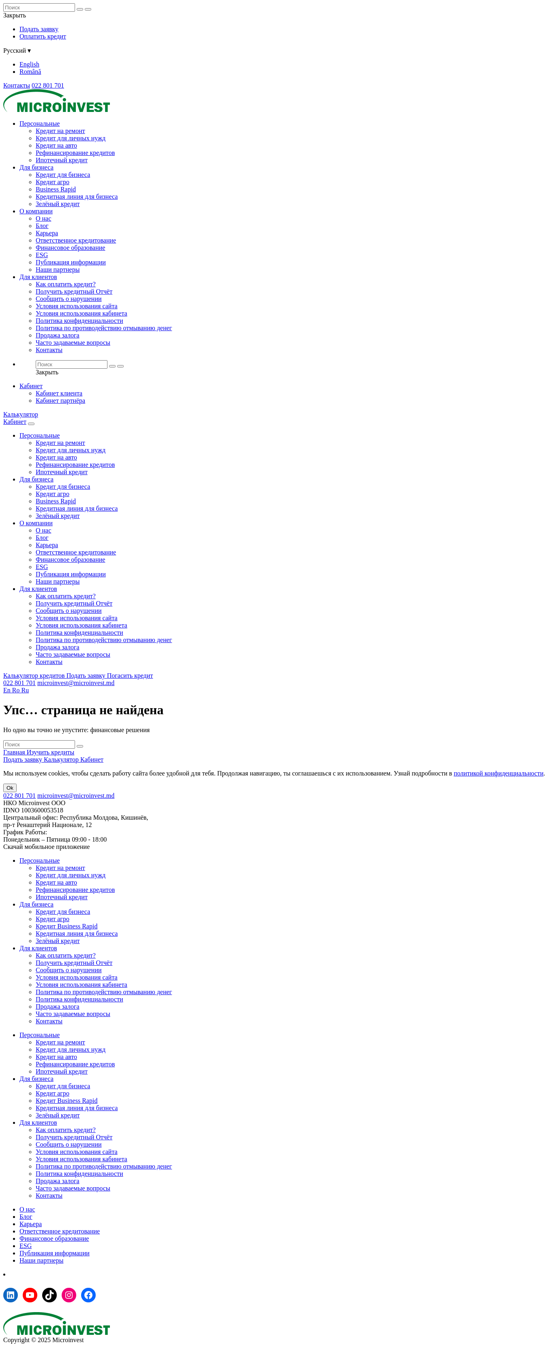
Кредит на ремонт (60, 130)
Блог (42, 225)
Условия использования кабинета (81, 313)
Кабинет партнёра (60, 400)
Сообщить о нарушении (69, 298)
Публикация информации (71, 262)
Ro (16, 690)
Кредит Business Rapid (66, 926)
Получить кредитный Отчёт (74, 291)
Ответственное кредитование (76, 240)
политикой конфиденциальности (499, 773)
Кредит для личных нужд (70, 138)
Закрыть (14, 15)
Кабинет (31, 385)
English (29, 64)
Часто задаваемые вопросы (73, 342)
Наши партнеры (57, 269)
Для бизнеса (36, 167)
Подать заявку (38, 29)
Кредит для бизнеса (63, 174)
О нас (43, 218)
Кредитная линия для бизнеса (77, 196)
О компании (36, 211)
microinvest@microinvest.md (75, 682)
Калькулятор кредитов (35, 675)
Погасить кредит (130, 675)
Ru (25, 690)
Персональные (39, 123)
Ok (9, 788)
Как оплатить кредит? (66, 284)
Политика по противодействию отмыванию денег (104, 327)
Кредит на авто (56, 145)
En (7, 690)
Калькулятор (20, 414)
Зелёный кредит (57, 203)
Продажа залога (57, 335)
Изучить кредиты (51, 752)
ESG (42, 254)
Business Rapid (56, 189)
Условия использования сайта (77, 306)
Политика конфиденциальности (79, 320)
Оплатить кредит (42, 36)
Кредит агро (52, 181)
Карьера (47, 233)
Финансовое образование (70, 247)
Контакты (16, 85)
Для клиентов (38, 276)
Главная (15, 752)
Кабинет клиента (59, 393)
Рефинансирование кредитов (75, 152)
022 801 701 (48, 85)
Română (30, 71)
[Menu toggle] (31, 424)
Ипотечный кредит (62, 160)
